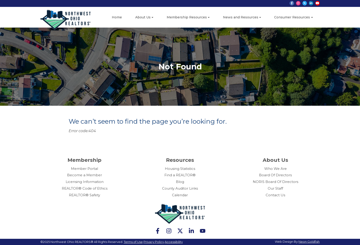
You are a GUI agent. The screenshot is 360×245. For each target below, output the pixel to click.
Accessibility (174, 242)
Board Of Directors (275, 175)
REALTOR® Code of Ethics (84, 188)
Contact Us (275, 195)
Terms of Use (133, 242)
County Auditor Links (180, 188)
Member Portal (84, 168)
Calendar (180, 195)
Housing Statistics (180, 168)
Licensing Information (85, 181)
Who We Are (275, 168)
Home (117, 17)
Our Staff (275, 188)
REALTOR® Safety (84, 195)
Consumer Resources (292, 17)
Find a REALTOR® (180, 175)
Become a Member (84, 175)
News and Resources (240, 17)
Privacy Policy (153, 242)
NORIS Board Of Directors (275, 181)
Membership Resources (187, 17)
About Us (143, 17)
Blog (180, 181)
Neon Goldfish (309, 241)
